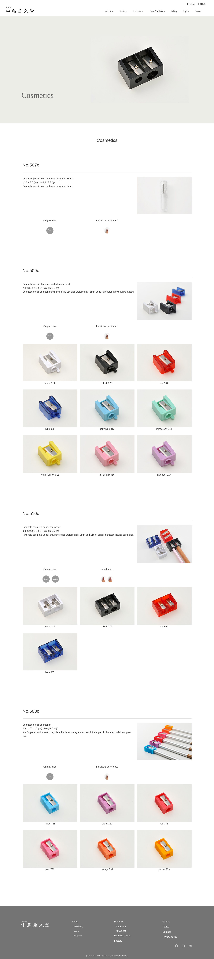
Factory (123, 11)
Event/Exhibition (157, 11)
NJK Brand (121, 927)
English (191, 4)
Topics (186, 11)
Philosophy (78, 927)
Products (138, 11)
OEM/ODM (121, 931)
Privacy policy (169, 937)
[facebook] (176, 946)
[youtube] (183, 946)
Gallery (174, 11)
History (76, 931)
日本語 (201, 4)
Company (77, 935)
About (109, 11)
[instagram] (191, 946)
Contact (198, 11)
